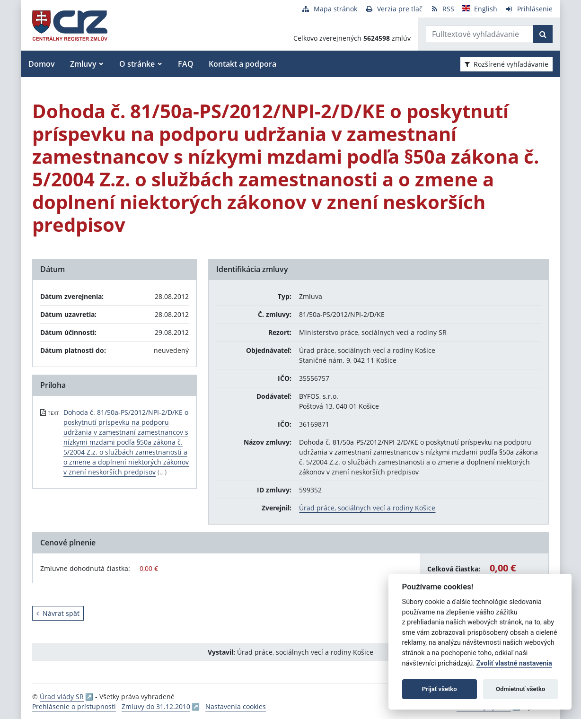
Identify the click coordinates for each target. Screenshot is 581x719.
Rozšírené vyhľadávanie (506, 64)
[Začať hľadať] (543, 34)
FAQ (186, 64)
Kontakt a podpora (242, 64)
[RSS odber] (442, 8)
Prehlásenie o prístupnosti (74, 706)
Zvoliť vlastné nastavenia (514, 663)
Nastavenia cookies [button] (235, 706)
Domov (41, 64)
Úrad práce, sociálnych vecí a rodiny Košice (367, 507)
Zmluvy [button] (83, 64)
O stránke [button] (137, 64)
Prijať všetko (439, 689)
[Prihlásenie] (529, 8)
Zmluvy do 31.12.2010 (156, 706)
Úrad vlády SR (62, 696)
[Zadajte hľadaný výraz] (480, 34)
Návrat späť (57, 613)
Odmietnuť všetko (520, 689)
